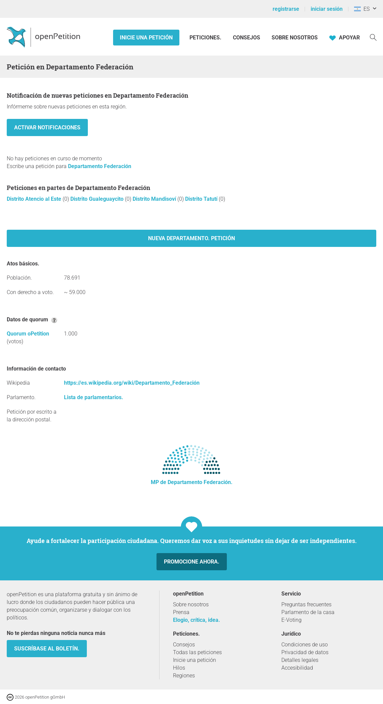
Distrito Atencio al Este (35, 199)
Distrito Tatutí (202, 199)
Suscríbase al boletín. (46, 648)
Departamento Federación (99, 166)
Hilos (179, 668)
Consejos (246, 37)
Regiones (184, 675)
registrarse (286, 9)
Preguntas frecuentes (306, 604)
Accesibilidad (297, 668)
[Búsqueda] (373, 37)
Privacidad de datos (304, 652)
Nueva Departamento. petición (191, 238)
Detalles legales (299, 660)
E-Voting (291, 620)
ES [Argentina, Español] (362, 9)
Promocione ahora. (191, 561)
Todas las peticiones (197, 652)
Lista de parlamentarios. (93, 397)
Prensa (181, 612)
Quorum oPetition (28, 333)
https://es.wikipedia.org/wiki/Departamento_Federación (132, 383)
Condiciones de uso (304, 644)
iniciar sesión (327, 9)
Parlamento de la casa (308, 612)
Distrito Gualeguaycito (97, 199)
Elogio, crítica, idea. (196, 620)
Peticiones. (206, 37)
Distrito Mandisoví (155, 199)
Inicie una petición (146, 37)
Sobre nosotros (295, 37)
